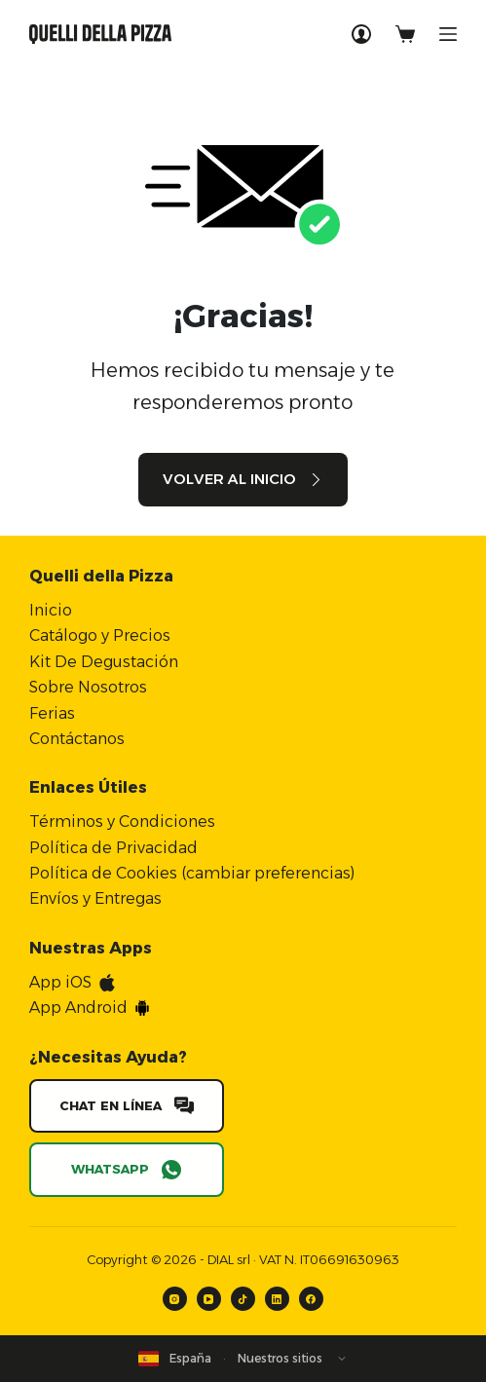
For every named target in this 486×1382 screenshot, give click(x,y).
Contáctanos (77, 738)
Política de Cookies (103, 873)
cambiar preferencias (268, 873)
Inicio (50, 610)
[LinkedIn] (277, 1299)
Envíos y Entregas (95, 898)
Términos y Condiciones (122, 821)
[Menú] (448, 34)
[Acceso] (361, 34)
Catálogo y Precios (99, 635)
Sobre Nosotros (88, 687)
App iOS (60, 982)
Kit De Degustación (103, 662)
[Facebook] (311, 1299)
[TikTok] (243, 1299)
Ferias (52, 713)
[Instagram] (175, 1299)
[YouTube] (209, 1299)
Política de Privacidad (113, 848)
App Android (78, 1007)
